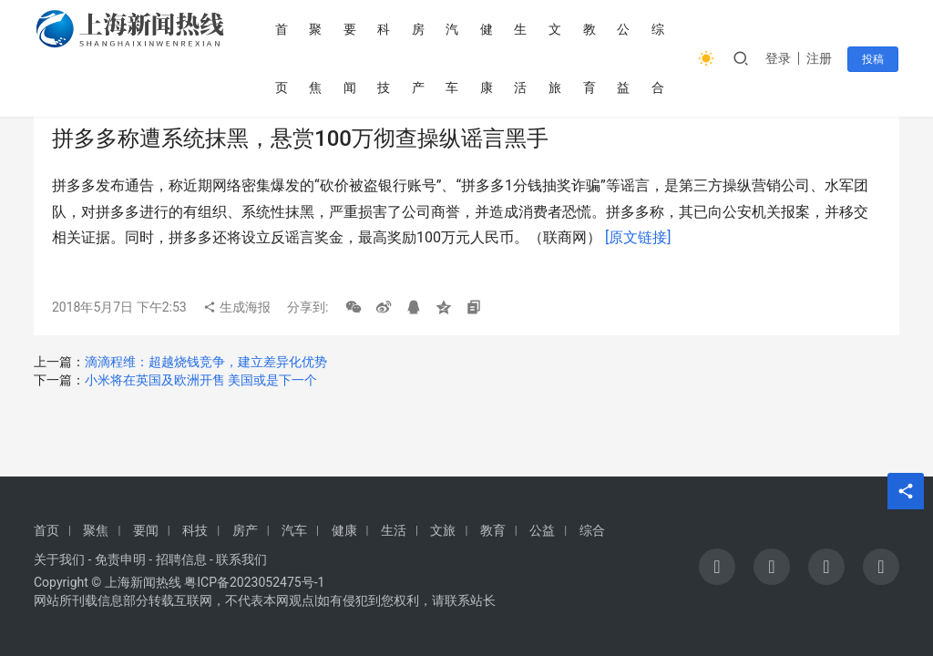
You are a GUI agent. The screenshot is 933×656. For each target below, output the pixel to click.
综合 (658, 58)
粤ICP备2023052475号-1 (254, 582)
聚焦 (317, 58)
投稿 (874, 59)
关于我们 (59, 559)
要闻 (351, 58)
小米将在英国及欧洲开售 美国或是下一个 (201, 380)
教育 (590, 58)
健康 (488, 58)
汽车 (453, 58)
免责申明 (120, 559)
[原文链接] (638, 237)
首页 (283, 58)
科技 (385, 58)
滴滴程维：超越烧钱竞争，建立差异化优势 (206, 361)
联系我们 (241, 559)
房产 (420, 58)
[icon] (717, 566)
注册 (821, 58)
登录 (780, 58)
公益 (625, 58)
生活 (522, 58)
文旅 (556, 58)
